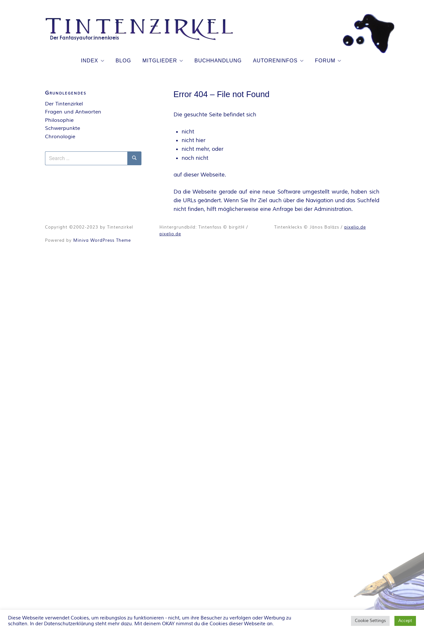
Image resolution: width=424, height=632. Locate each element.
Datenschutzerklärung (69, 624)
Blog (123, 60)
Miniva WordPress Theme (102, 240)
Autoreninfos (275, 60)
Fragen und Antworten (73, 112)
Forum (325, 60)
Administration (332, 209)
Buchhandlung (218, 60)
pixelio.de (170, 234)
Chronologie (60, 136)
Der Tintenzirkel (64, 104)
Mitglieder (159, 60)
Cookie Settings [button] (370, 620)
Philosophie (59, 120)
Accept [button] (405, 620)
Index (89, 60)
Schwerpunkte (62, 128)
